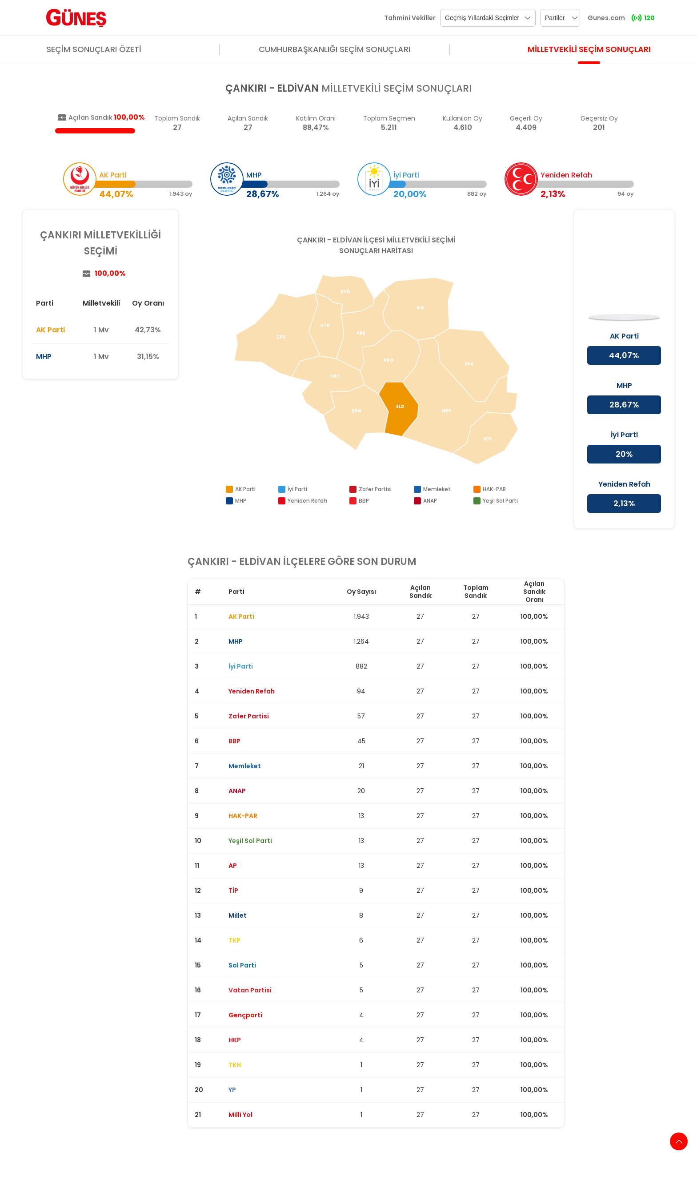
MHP (44, 356)
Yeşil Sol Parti (500, 500)
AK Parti (50, 330)
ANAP (430, 500)
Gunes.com (606, 18)
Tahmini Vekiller (410, 18)
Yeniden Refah (307, 500)
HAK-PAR (494, 489)
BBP (364, 500)
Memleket (437, 489)
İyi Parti (297, 489)
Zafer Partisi (375, 489)
